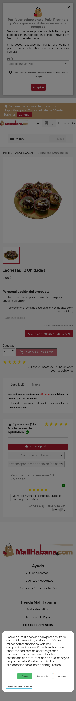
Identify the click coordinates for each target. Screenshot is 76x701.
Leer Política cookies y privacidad (19, 686)
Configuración (42, 676)
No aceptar (62, 676)
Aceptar (25, 676)
